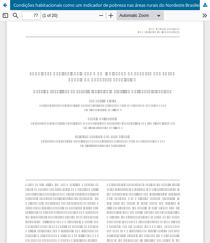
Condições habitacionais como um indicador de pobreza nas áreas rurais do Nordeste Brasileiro (108, 5)
